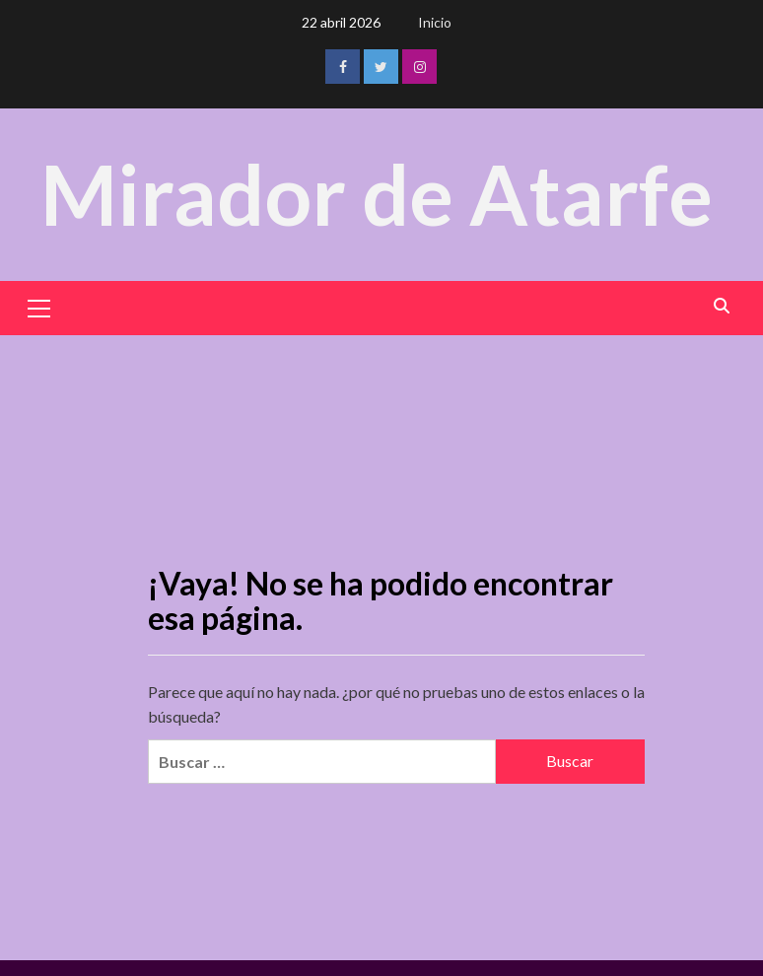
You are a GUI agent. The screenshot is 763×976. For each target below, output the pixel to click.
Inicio (434, 22)
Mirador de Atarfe (376, 194)
